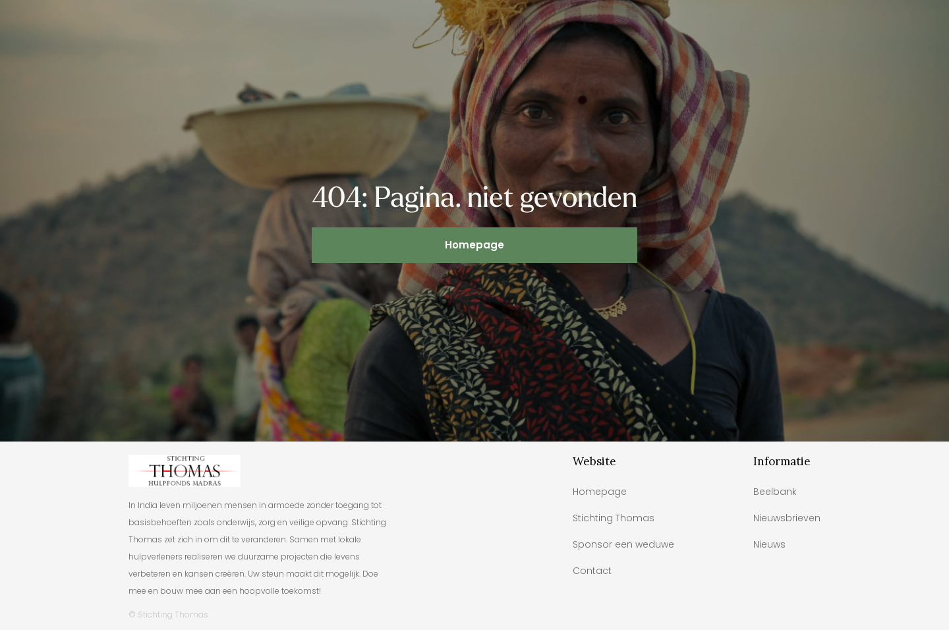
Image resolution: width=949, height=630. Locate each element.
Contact (592, 570)
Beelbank (775, 491)
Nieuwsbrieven (786, 518)
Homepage (474, 245)
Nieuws (769, 544)
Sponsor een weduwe (623, 544)
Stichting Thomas (613, 518)
